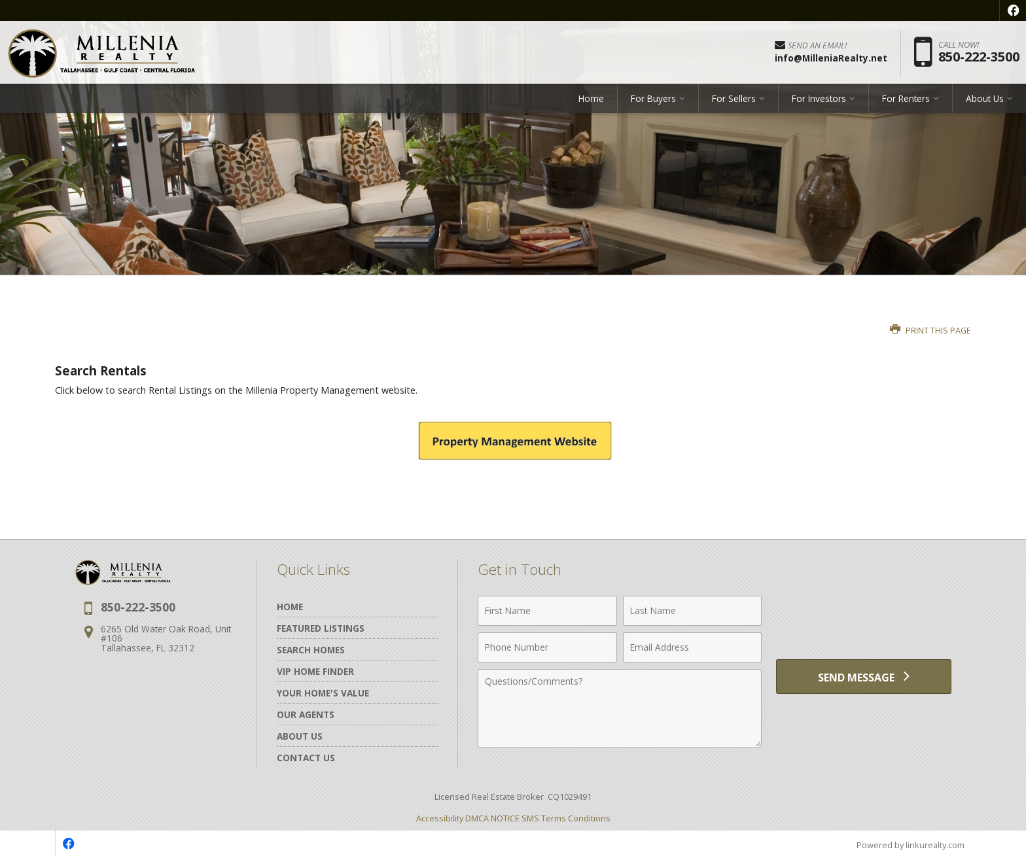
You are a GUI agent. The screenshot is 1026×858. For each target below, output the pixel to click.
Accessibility (439, 818)
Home (591, 101)
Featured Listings (320, 628)
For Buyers (653, 101)
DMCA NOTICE (492, 818)
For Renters (906, 101)
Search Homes (311, 650)
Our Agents (305, 714)
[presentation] (863, 618)
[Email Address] (692, 647)
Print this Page (930, 330)
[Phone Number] (547, 647)
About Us (985, 101)
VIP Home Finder (315, 671)
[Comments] (620, 708)
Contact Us (306, 757)
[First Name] (547, 611)
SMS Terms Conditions (566, 818)
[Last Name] (692, 611)
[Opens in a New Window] (1013, 10)
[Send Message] (863, 677)
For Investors (819, 101)
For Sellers (734, 101)
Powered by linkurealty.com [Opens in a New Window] (909, 845)
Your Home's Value (323, 693)
